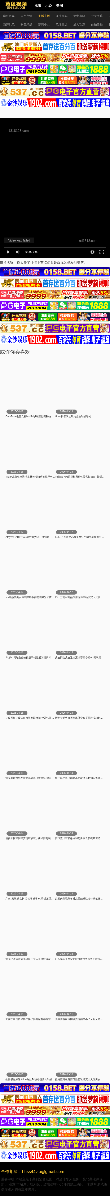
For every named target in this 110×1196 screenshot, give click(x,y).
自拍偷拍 (97, 24)
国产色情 (26, 16)
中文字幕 (97, 16)
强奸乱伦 (9, 24)
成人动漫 (79, 24)
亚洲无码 (61, 16)
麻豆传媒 (9, 16)
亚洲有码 (79, 16)
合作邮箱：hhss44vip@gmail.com (32, 1171)
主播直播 (44, 16)
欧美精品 (26, 24)
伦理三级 (61, 24)
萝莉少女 (44, 24)
